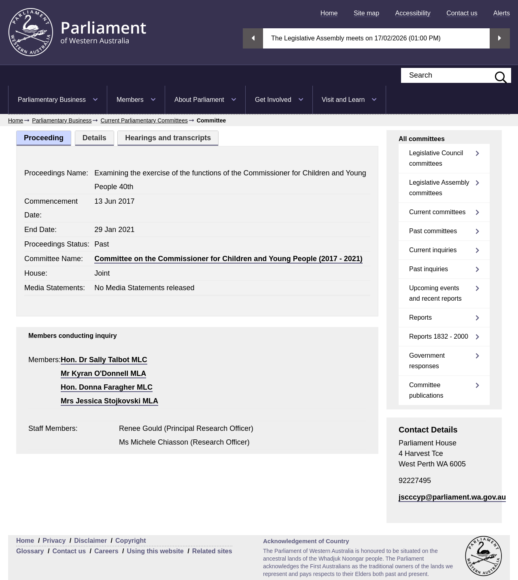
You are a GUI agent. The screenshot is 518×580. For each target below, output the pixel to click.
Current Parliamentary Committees (144, 120)
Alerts (501, 13)
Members (130, 99)
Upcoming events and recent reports (435, 293)
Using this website (155, 551)
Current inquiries (432, 250)
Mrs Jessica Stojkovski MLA (109, 401)
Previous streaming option (253, 38)
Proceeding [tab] (44, 138)
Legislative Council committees (436, 158)
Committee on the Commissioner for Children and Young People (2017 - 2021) (228, 259)
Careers (106, 551)
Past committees (433, 231)
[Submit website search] (497, 75)
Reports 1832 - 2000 (438, 336)
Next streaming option (500, 38)
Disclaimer (90, 540)
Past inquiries (428, 269)
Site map (366, 13)
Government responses (427, 360)
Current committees (437, 212)
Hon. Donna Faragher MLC (107, 387)
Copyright (130, 540)
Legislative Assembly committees (439, 187)
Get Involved (273, 99)
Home (329, 13)
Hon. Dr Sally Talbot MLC (104, 360)
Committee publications (426, 390)
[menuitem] (329, 13)
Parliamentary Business (52, 99)
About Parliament (199, 99)
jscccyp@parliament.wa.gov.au (452, 497)
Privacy (54, 540)
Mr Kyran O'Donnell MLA (103, 373)
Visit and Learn (343, 99)
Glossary (30, 551)
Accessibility (413, 13)
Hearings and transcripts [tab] (168, 138)
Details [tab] (94, 138)
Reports (420, 317)
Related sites (212, 551)
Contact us (461, 13)
